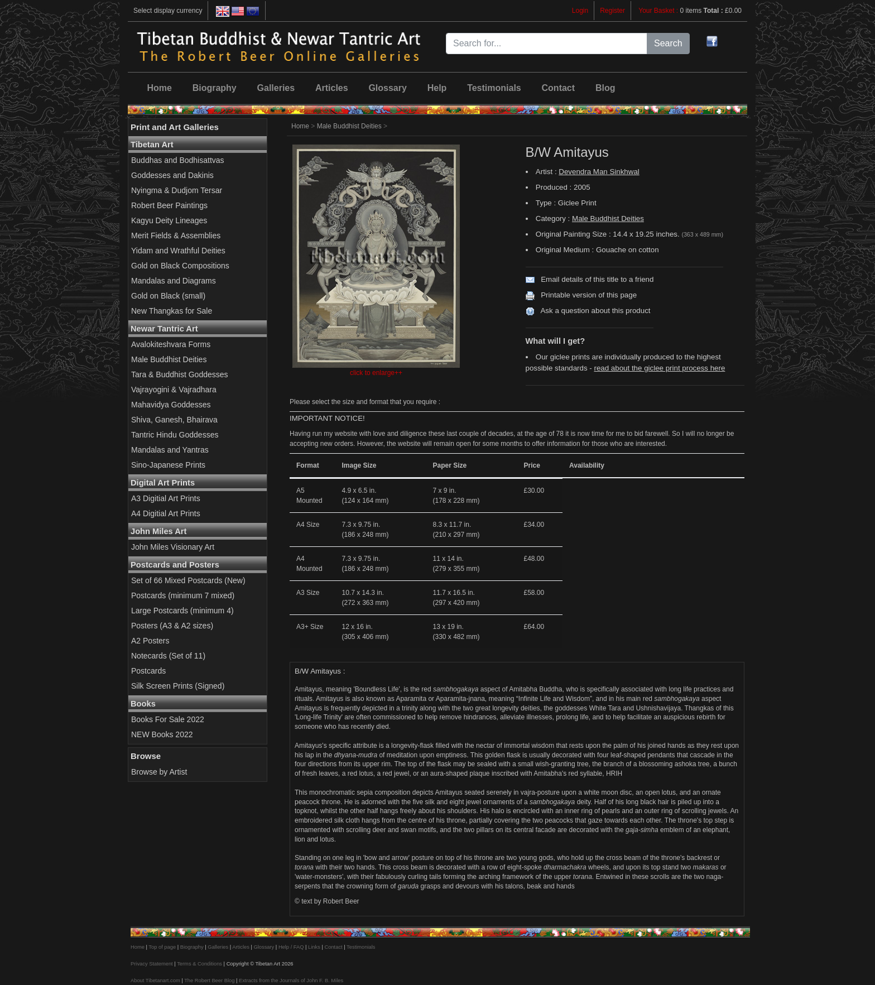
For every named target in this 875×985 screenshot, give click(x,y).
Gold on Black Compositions (180, 265)
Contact (558, 88)
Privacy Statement (152, 964)
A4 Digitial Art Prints (165, 513)
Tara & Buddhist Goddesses (179, 374)
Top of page (162, 947)
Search (668, 43)
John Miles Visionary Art (172, 546)
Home (159, 88)
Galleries (276, 88)
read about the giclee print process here (659, 368)
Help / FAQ (291, 947)
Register (612, 11)
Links (314, 947)
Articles (331, 88)
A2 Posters (150, 640)
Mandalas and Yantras (170, 449)
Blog (605, 88)
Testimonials (494, 88)
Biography (215, 88)
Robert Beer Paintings (169, 205)
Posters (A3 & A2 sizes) (172, 625)
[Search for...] (546, 43)
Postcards (148, 670)
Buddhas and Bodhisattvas (177, 160)
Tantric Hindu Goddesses (174, 434)
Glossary (387, 88)
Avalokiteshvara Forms (170, 344)
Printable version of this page (589, 295)
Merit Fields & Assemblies (175, 235)
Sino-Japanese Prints (168, 464)
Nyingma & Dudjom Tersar (176, 190)
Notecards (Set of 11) (168, 655)
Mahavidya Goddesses (170, 404)
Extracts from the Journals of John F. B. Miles (291, 980)
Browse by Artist (159, 771)
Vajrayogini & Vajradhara (174, 389)
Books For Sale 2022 (167, 719)
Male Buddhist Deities (168, 359)
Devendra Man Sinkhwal (599, 171)
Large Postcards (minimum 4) (182, 610)
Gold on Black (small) (168, 295)
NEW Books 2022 (162, 734)
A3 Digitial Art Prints (165, 498)
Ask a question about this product (595, 310)
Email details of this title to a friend (597, 279)
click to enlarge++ (376, 373)
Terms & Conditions (199, 964)
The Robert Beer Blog (209, 980)
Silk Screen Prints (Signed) (177, 685)
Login (580, 11)
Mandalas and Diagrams (173, 280)
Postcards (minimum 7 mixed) (182, 595)
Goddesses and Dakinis (172, 175)
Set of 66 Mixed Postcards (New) (188, 580)
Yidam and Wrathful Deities (178, 250)
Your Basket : (659, 11)
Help (437, 88)
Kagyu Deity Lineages (169, 220)
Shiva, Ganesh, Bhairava (174, 419)
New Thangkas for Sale (171, 310)
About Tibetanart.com (155, 980)
